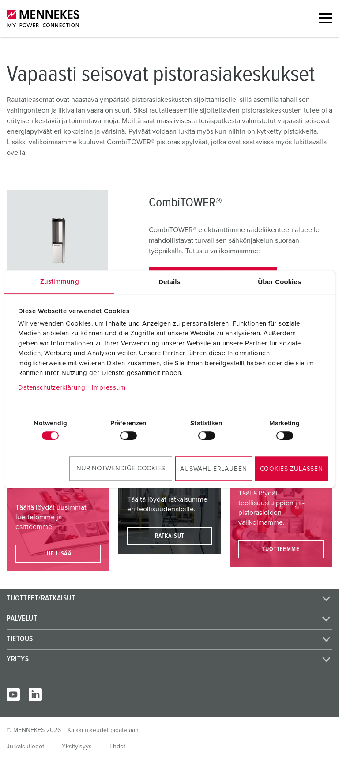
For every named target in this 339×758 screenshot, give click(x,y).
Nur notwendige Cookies (120, 468)
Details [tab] (169, 281)
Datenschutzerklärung (51, 387)
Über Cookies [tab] (279, 281)
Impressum (109, 387)
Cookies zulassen (291, 469)
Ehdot (117, 746)
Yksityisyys (77, 746)
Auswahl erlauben (213, 469)
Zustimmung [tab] (59, 281)
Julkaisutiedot (25, 746)
